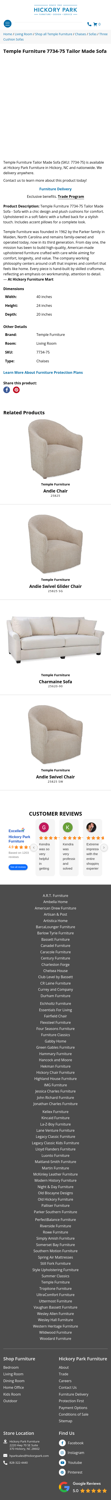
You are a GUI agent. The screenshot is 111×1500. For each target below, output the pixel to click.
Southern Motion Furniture (55, 1251)
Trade (63, 1374)
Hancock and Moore (55, 1060)
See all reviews (18, 867)
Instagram (76, 1452)
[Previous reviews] (34, 847)
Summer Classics (55, 1276)
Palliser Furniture (55, 1205)
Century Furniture (55, 958)
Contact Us (68, 1387)
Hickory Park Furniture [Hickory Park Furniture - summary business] (19, 839)
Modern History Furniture (55, 1180)
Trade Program (71, 196)
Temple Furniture (55, 484)
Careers (65, 1381)
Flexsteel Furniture (55, 1022)
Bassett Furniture (55, 939)
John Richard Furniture (55, 1097)
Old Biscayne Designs (55, 1193)
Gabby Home (55, 1041)
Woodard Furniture (55, 1338)
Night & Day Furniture (55, 1187)
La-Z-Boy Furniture (55, 1124)
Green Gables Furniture (55, 1047)
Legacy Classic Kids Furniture (55, 1143)
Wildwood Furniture (55, 1332)
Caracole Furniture (55, 952)
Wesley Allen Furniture (55, 1313)
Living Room (13, 1374)
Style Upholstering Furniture (55, 1270)
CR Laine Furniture (55, 983)
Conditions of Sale (73, 1414)
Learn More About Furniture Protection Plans (43, 372)
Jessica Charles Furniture (55, 1091)
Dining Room (13, 1381)
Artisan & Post (55, 914)
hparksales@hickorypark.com (29, 1456)
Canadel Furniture (55, 945)
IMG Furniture (55, 1085)
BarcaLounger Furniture (55, 927)
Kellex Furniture (56, 1111)
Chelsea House (55, 971)
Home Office (13, 1387)
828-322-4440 (18, 1463)
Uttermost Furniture (55, 1301)
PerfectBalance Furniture (55, 1219)
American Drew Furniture (55, 908)
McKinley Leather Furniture (55, 1174)
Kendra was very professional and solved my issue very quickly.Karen (69, 856)
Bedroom (11, 1367)
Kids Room (12, 1394)
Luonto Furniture (55, 1155)
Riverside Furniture (55, 1226)
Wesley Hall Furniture (55, 1320)
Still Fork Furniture (55, 1263)
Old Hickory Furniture (55, 1199)
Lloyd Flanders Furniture (56, 1149)
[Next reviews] (104, 847)
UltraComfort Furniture (55, 1295)
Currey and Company (55, 989)
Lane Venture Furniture (55, 1130)
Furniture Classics (55, 1035)
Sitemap (65, 1421)
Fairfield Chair (55, 1016)
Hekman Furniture (55, 1066)
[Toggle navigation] (7, 24)
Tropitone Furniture (55, 1288)
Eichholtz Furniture (55, 1003)
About (64, 1367)
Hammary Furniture (55, 1054)
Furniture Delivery (55, 189)
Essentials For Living (55, 1010)
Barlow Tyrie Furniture (55, 933)
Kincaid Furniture (55, 1118)
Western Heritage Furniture (55, 1326)
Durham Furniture (55, 996)
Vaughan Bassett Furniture (55, 1307)
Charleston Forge (55, 964)
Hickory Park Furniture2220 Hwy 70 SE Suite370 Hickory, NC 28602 (24, 1445)
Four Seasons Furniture (55, 1028)
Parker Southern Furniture (55, 1212)
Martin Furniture (55, 1168)
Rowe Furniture (55, 1232)
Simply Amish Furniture (55, 1238)
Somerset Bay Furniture (55, 1245)
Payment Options (73, 1408)
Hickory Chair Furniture (55, 1072)
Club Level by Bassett (55, 977)
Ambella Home (55, 902)
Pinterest (75, 1472)
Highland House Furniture (55, 1078)
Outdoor (10, 1401)
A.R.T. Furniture (55, 895)
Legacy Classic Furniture (55, 1136)
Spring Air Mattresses (55, 1257)
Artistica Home (55, 921)
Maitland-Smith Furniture (55, 1161)
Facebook (76, 1443)
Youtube (75, 1462)
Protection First (71, 1401)
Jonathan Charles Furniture (55, 1104)
